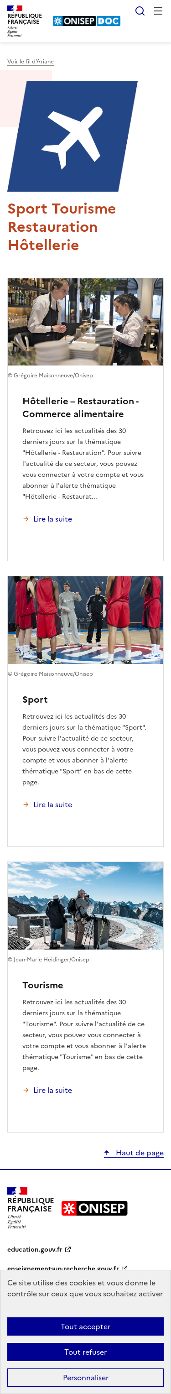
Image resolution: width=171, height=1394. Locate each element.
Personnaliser (86, 1377)
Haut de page (139, 1152)
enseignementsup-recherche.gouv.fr (63, 1269)
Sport (35, 699)
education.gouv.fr (34, 1249)
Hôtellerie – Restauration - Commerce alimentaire (80, 407)
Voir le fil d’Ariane (30, 61)
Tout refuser (85, 1352)
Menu (158, 11)
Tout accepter (85, 1326)
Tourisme (42, 985)
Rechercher (140, 11)
